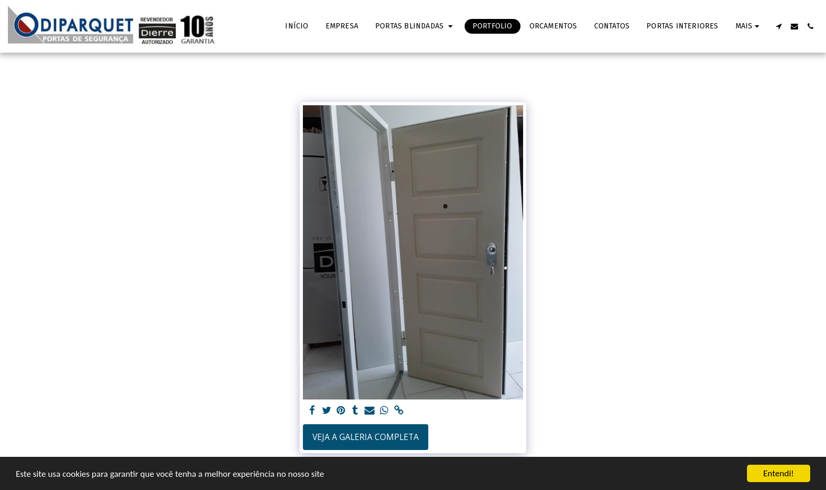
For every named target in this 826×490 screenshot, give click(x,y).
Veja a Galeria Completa (365, 437)
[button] (415, 26)
